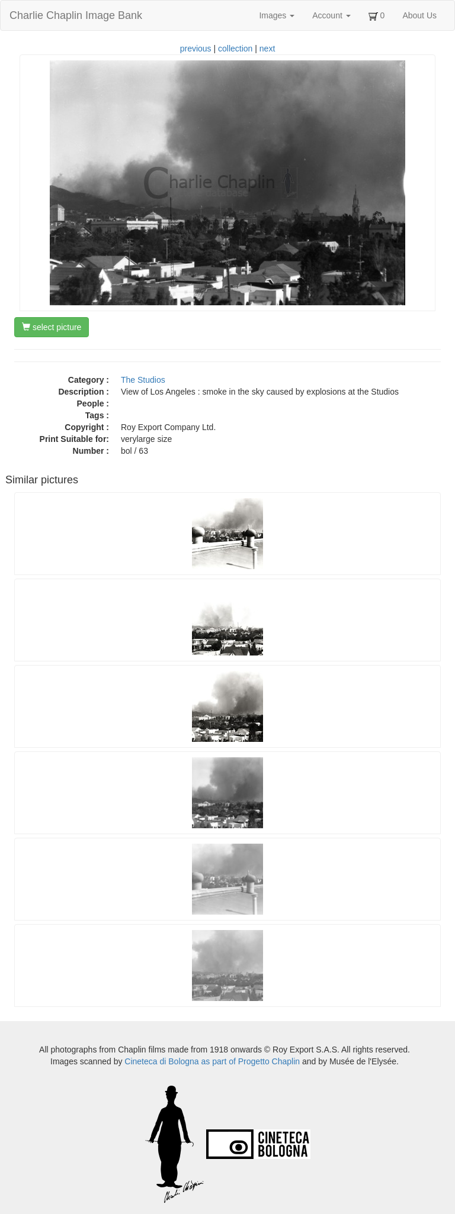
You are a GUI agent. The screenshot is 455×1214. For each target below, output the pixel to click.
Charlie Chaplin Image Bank (75, 15)
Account (331, 15)
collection (235, 48)
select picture (51, 327)
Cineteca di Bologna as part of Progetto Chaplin (212, 1061)
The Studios (143, 380)
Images (276, 15)
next (267, 48)
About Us (419, 15)
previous (196, 48)
